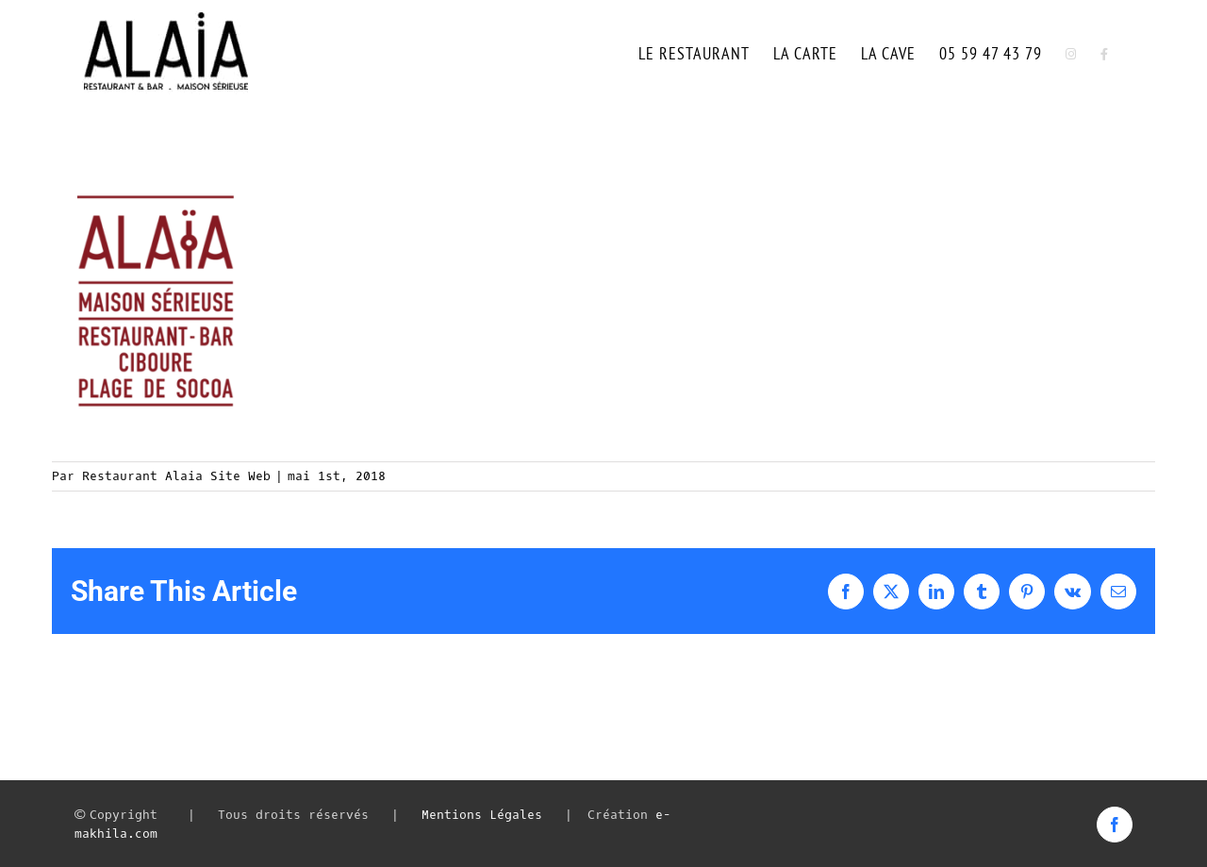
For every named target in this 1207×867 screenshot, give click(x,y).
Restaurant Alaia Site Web (176, 476)
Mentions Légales (482, 815)
